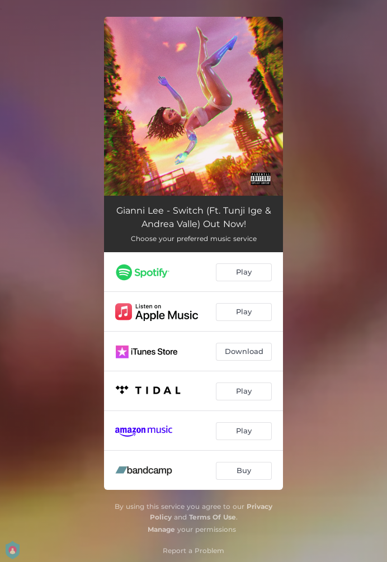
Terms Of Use (212, 517)
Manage (161, 529)
